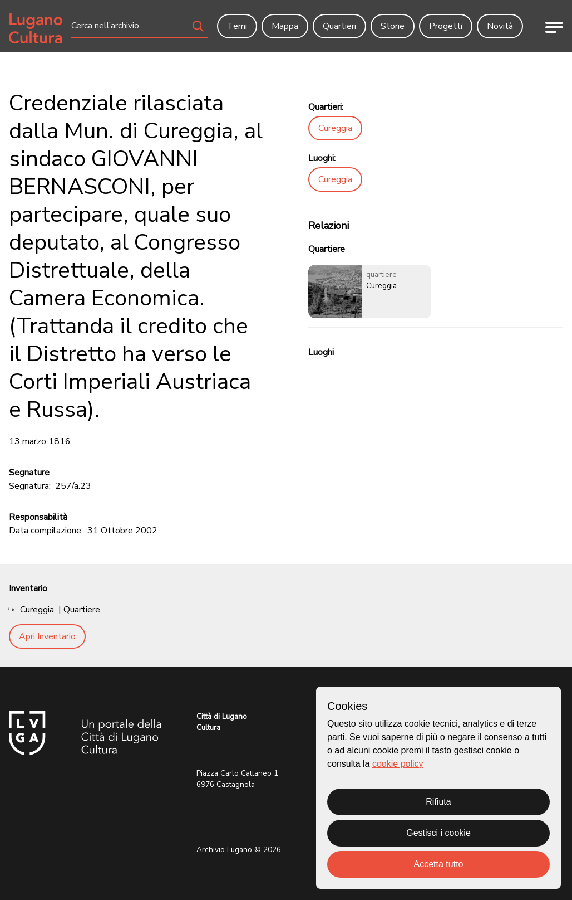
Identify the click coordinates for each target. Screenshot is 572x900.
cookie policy (397, 763)
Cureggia (335, 128)
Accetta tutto (438, 864)
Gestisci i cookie (438, 833)
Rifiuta (438, 801)
